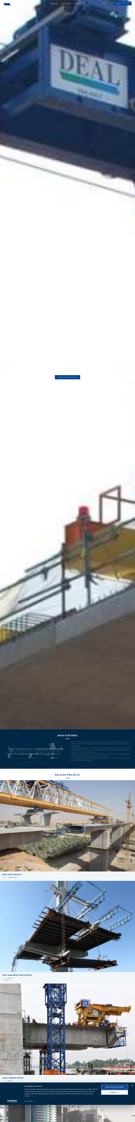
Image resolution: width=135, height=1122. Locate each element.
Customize (114, 1109)
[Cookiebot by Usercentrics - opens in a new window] (12, 1118)
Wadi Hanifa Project (12, 875)
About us (56, 3)
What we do (67, 3)
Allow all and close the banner (114, 1104)
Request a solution (122, 3)
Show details (29, 1118)
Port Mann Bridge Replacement (17, 975)
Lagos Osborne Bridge (13, 1078)
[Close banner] (132, 1102)
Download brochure (67, 377)
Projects (78, 3)
